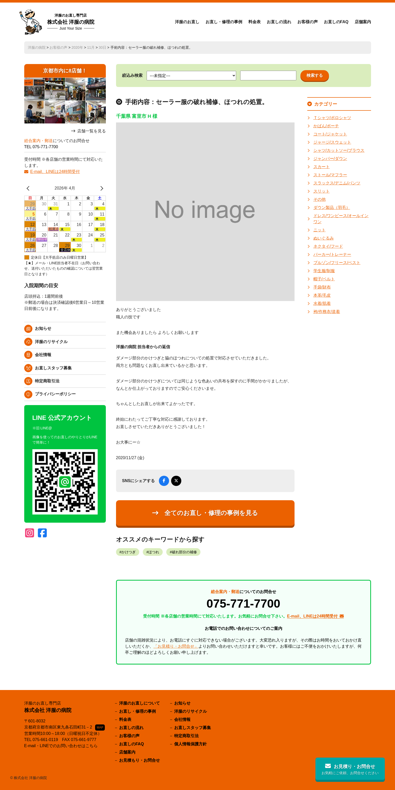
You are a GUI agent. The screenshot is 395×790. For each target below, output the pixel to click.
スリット (321, 191)
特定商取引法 (47, 381)
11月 (91, 47)
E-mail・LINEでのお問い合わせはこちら (61, 746)
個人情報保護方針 (190, 744)
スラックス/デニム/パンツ (337, 183)
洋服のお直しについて (139, 703)
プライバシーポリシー (55, 394)
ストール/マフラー (330, 175)
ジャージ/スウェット (332, 142)
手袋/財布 (322, 287)
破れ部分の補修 (184, 552)
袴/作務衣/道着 (326, 311)
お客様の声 (307, 22)
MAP (100, 727)
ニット (319, 230)
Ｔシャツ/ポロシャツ (332, 118)
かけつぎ (128, 552)
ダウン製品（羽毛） (331, 207)
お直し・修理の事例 (224, 22)
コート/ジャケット (330, 134)
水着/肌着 (322, 303)
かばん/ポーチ (326, 126)
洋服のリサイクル (51, 342)
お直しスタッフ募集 (53, 368)
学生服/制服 (324, 271)
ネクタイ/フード (328, 246)
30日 (102, 47)
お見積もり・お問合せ (139, 760)
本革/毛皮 (322, 295)
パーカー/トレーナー (332, 254)
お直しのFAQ (336, 22)
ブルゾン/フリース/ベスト (337, 262)
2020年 (77, 47)
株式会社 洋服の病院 (71, 22)
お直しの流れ (279, 22)
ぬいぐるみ (323, 238)
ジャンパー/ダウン (330, 158)
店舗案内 (363, 22)
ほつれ (153, 552)
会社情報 (43, 355)
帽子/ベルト (324, 279)
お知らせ (43, 328)
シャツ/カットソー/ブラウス (339, 150)
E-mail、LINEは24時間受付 (55, 171)
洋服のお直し (187, 22)
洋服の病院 (37, 47)
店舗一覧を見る (91, 131)
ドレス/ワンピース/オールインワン (341, 219)
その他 (319, 199)
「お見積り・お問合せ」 (176, 646)
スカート (321, 167)
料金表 (254, 22)
